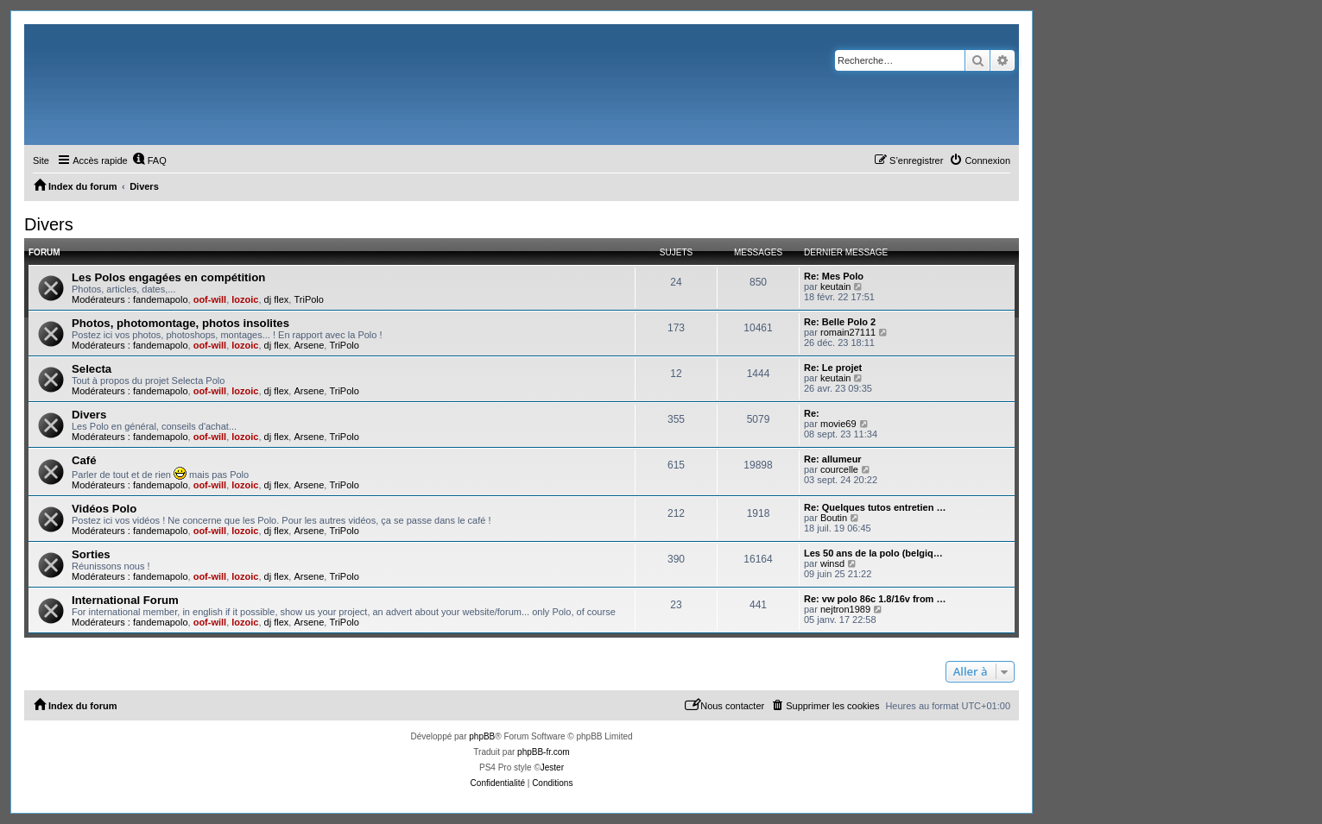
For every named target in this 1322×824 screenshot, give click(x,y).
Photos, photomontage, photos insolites (180, 323)
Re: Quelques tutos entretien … (875, 507)
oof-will (210, 299)
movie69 (838, 423)
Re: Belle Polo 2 (840, 322)
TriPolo (308, 299)
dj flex (276, 299)
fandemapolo (160, 299)
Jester (552, 767)
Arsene (309, 345)
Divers (48, 224)
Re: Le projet (833, 367)
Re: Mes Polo (833, 276)
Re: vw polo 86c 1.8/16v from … (875, 599)
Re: (811, 413)
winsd (832, 563)
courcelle (839, 469)
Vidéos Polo (104, 508)
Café (84, 460)
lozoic (244, 299)
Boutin (833, 518)
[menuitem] (149, 160)
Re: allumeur (833, 459)
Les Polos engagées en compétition (168, 277)
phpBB (482, 736)
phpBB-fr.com (543, 752)
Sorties (91, 554)
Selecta (91, 368)
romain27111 (848, 332)
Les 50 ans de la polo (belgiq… (873, 553)
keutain (835, 286)
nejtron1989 (845, 609)
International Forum (125, 600)
